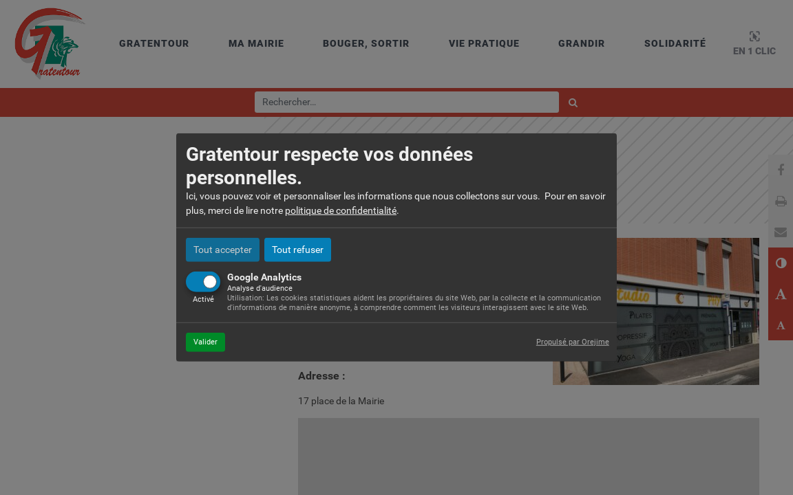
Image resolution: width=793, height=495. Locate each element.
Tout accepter (222, 249)
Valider (205, 341)
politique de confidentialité (340, 210)
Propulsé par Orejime (572, 341)
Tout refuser (298, 249)
